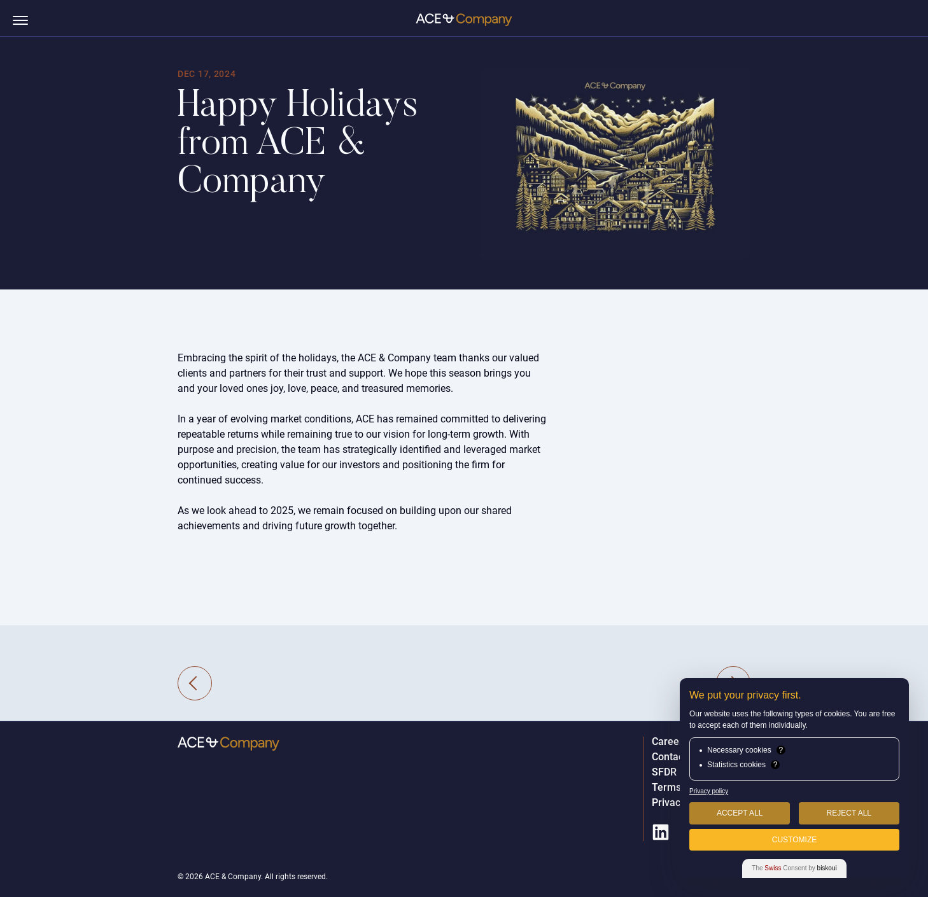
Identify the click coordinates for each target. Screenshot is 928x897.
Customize (794, 839)
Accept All (740, 813)
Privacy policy (708, 791)
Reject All (849, 813)
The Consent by (794, 868)
